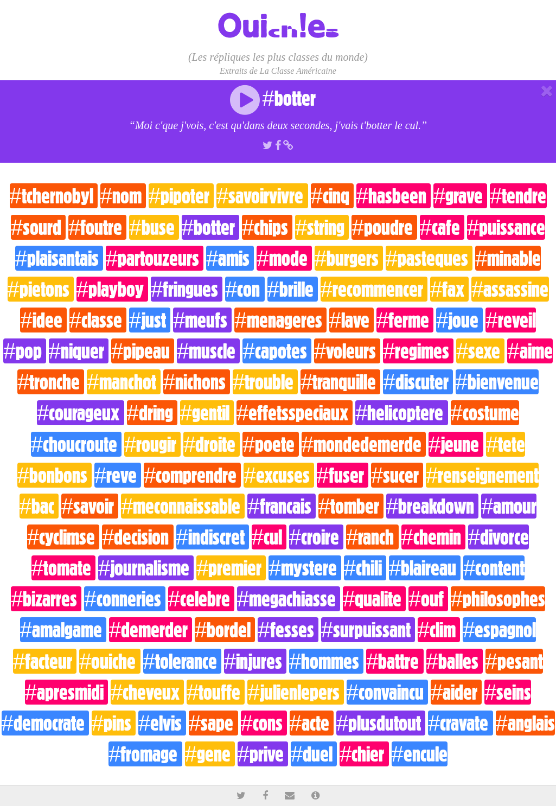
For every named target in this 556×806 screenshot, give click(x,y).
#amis (230, 258)
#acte (312, 723)
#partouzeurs (154, 258)
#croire (316, 536)
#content (494, 567)
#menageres (280, 320)
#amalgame (63, 629)
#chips (267, 227)
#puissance (506, 227)
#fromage (145, 753)
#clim (439, 629)
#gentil (207, 412)
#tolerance (182, 661)
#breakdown (432, 506)
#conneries (124, 598)
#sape (213, 723)
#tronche (50, 381)
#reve (117, 475)
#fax (449, 289)
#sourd (38, 227)
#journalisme (146, 567)
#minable (508, 258)
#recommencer (374, 289)
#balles (454, 661)
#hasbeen (393, 195)
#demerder (150, 629)
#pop (24, 350)
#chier (364, 753)
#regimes (418, 350)
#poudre (384, 227)
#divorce (498, 536)
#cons (264, 723)
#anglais (525, 723)
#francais (281, 506)
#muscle (208, 350)
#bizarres (46, 598)
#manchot (123, 381)
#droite (211, 444)
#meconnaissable (183, 506)
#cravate (460, 723)
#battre (394, 661)
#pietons (41, 289)
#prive (263, 753)
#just (149, 320)
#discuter (417, 381)
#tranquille (340, 381)
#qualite (374, 598)
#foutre (97, 227)
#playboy (112, 289)
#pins (114, 723)
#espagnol (499, 629)
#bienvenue (497, 381)
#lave (351, 320)
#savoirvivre (262, 195)
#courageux (80, 412)
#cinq (332, 195)
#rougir (152, 444)
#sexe (480, 350)
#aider (456, 692)
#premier (231, 567)
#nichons (196, 381)
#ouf (428, 598)
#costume (485, 412)
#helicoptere (401, 412)
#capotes (276, 350)
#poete (270, 444)
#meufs (202, 320)
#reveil (510, 320)
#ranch (372, 536)
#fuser (342, 475)
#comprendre (192, 475)
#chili (365, 567)
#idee (43, 320)
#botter (210, 227)
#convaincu (387, 692)
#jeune (456, 444)
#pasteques (429, 258)
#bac (39, 506)
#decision (137, 536)
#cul (269, 536)
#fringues (186, 289)
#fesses (288, 629)
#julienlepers (295, 692)
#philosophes (498, 598)
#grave (460, 195)
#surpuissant (368, 629)
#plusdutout (380, 723)
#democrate (45, 723)
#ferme (404, 320)
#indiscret (212, 536)
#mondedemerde (364, 444)
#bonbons (54, 475)
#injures (255, 661)
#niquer (78, 350)
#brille (292, 289)
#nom (123, 195)
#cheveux (147, 692)
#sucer (397, 475)
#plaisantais (59, 258)
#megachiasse (288, 598)
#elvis (162, 723)
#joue (459, 320)
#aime (529, 350)
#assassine (509, 289)
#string (322, 227)
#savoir (89, 506)
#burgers (349, 258)
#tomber (351, 506)
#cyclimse (63, 536)
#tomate (63, 567)
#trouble (265, 381)
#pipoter (181, 195)
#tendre (518, 195)
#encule (420, 753)
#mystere (305, 567)
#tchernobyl (54, 195)
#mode (284, 258)
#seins (507, 692)
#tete (505, 444)
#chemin (433, 536)
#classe (97, 320)
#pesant (514, 661)
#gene (210, 753)
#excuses (279, 475)
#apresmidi (66, 692)
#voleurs (347, 350)
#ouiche (109, 661)
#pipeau (142, 350)
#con (244, 289)
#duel (314, 753)
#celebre (201, 598)
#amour (508, 506)
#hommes (326, 661)
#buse (153, 227)
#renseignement (482, 475)
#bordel (225, 629)
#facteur (44, 661)
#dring (152, 412)
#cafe (442, 227)
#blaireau (425, 567)
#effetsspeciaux (295, 412)
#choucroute (76, 444)
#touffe (216, 692)
